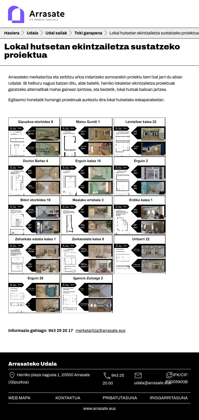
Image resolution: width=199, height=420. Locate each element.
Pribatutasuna (120, 398)
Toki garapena (88, 33)
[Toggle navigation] (187, 15)
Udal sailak (56, 33)
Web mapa (19, 398)
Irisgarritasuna (169, 398)
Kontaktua (67, 398)
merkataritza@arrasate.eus (100, 330)
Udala (32, 33)
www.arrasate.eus (99, 408)
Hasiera (11, 33)
